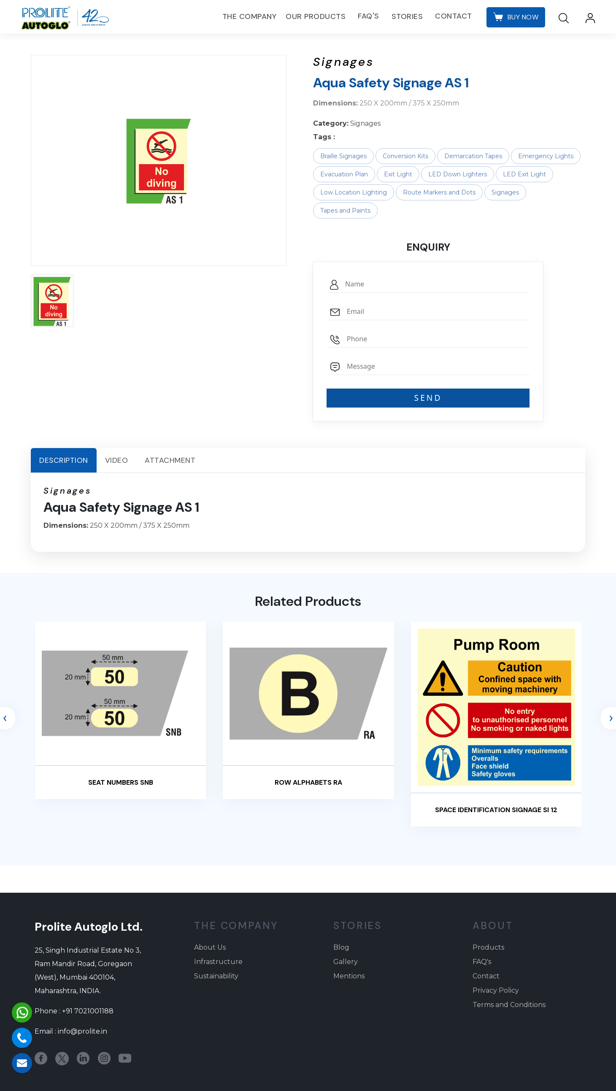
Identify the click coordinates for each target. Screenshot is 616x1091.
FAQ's (367, 16)
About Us (210, 947)
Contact (452, 16)
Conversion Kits (405, 156)
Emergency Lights (545, 156)
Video (116, 460)
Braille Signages (343, 156)
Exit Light (398, 174)
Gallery (345, 962)
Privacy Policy (496, 990)
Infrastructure (218, 962)
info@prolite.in (82, 1031)
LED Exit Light (524, 174)
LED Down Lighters (457, 174)
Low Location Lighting (353, 192)
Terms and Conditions (509, 1005)
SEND (428, 397)
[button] (52, 300)
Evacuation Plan (344, 174)
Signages (505, 192)
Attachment (170, 460)
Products (488, 947)
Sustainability (216, 976)
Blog (341, 947)
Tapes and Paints (345, 210)
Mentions (349, 976)
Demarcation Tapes (473, 156)
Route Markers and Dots (439, 192)
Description (63, 460)
